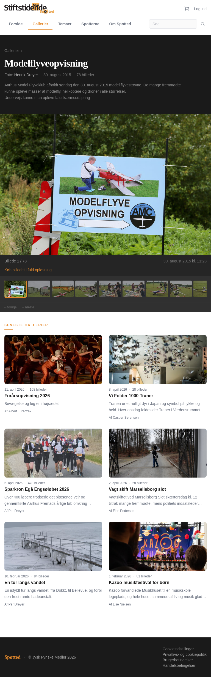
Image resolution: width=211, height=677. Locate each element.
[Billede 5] (110, 289)
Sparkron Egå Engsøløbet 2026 (36, 489)
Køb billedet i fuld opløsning (28, 270)
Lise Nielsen (122, 604)
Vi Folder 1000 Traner (131, 395)
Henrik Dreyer (26, 75)
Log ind (200, 9)
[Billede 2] (39, 289)
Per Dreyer (16, 511)
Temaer (64, 24)
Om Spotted (120, 24)
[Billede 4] (86, 289)
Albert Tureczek (20, 411)
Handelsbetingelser (179, 665)
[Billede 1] (15, 289)
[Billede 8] (181, 289)
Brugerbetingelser (178, 660)
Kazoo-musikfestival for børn (139, 582)
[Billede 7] (157, 289)
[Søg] (203, 24)
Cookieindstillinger (178, 649)
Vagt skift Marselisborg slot (137, 489)
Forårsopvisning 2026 (27, 395)
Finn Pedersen (123, 511)
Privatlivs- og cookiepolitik (185, 654)
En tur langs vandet (24, 582)
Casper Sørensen (126, 418)
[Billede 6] (134, 289)
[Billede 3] (63, 289)
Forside (16, 24)
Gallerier (40, 24)
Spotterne (90, 24)
